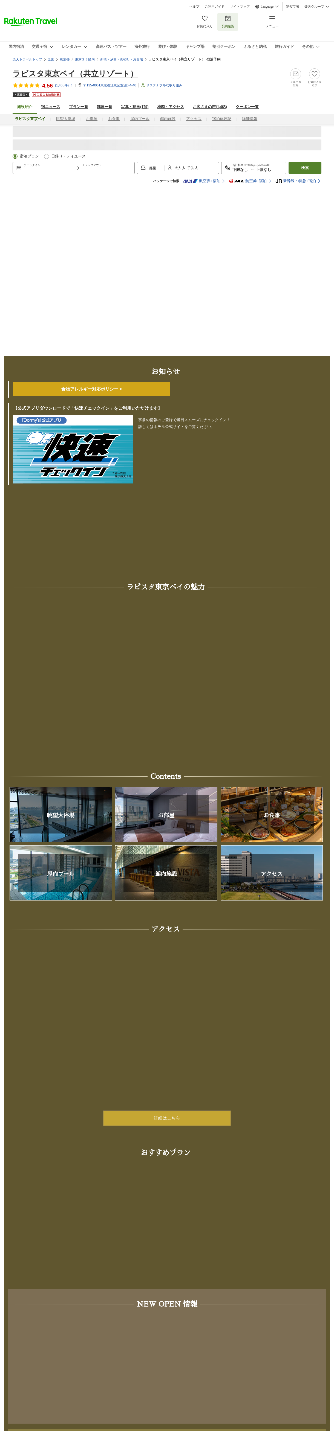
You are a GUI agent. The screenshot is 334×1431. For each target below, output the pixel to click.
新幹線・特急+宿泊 (295, 181)
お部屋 (91, 119)
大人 (178, 168)
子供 (191, 168)
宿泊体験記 (221, 119)
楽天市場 (292, 6)
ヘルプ (194, 6)
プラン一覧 (78, 107)
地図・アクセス (170, 107)
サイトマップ (240, 6)
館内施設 (167, 119)
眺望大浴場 (65, 119)
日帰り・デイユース (68, 156)
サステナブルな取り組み (164, 85)
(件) (64, 85)
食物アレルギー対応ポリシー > (91, 389)
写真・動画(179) (134, 107)
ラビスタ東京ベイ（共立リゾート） (75, 73)
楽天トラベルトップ (27, 59)
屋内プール (139, 119)
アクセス (193, 119)
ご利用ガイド (214, 6)
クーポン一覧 (247, 107)
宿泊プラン (29, 156)
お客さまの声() (210, 107)
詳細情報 (249, 119)
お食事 (114, 119)
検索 (305, 168)
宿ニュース (50, 107)
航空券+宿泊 (201, 181)
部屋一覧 (104, 107)
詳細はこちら (167, 1118)
